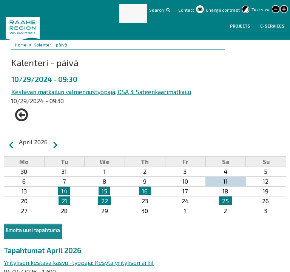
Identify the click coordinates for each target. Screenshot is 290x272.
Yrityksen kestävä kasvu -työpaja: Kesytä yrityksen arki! (79, 262)
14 (64, 191)
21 (64, 200)
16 (145, 191)
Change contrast (223, 10)
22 (104, 200)
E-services (272, 25)
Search (156, 10)
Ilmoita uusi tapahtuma (33, 230)
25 (225, 200)
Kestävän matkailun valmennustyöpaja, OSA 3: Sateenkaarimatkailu (101, 91)
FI (121, 17)
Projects (240, 25)
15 (104, 191)
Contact (186, 10)
